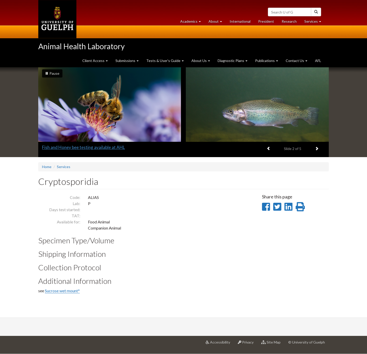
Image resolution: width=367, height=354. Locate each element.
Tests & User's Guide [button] (165, 60)
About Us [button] (200, 60)
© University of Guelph (306, 342)
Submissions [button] (127, 60)
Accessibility (220, 344)
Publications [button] (266, 60)
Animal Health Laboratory (81, 46)
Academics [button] (192, 23)
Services (63, 167)
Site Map (272, 344)
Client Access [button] (95, 60)
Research (291, 23)
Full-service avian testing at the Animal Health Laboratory (96, 147)
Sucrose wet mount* (62, 290)
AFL (318, 60)
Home (46, 167)
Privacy (247, 344)
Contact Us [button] (296, 60)
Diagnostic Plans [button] (232, 60)
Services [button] (314, 23)
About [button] (217, 23)
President (266, 21)
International (240, 21)
